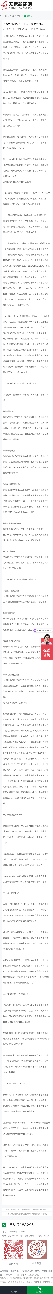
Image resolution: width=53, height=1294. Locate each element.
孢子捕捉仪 (22, 1275)
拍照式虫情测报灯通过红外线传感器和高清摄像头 (31, 1214)
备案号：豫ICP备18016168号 (39, 1282)
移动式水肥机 (41, 1271)
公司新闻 (28, 16)
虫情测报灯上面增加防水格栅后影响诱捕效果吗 (30, 1209)
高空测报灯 (10, 1275)
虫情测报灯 (15, 1271)
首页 (7, 16)
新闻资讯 (16, 16)
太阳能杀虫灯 (28, 1271)
